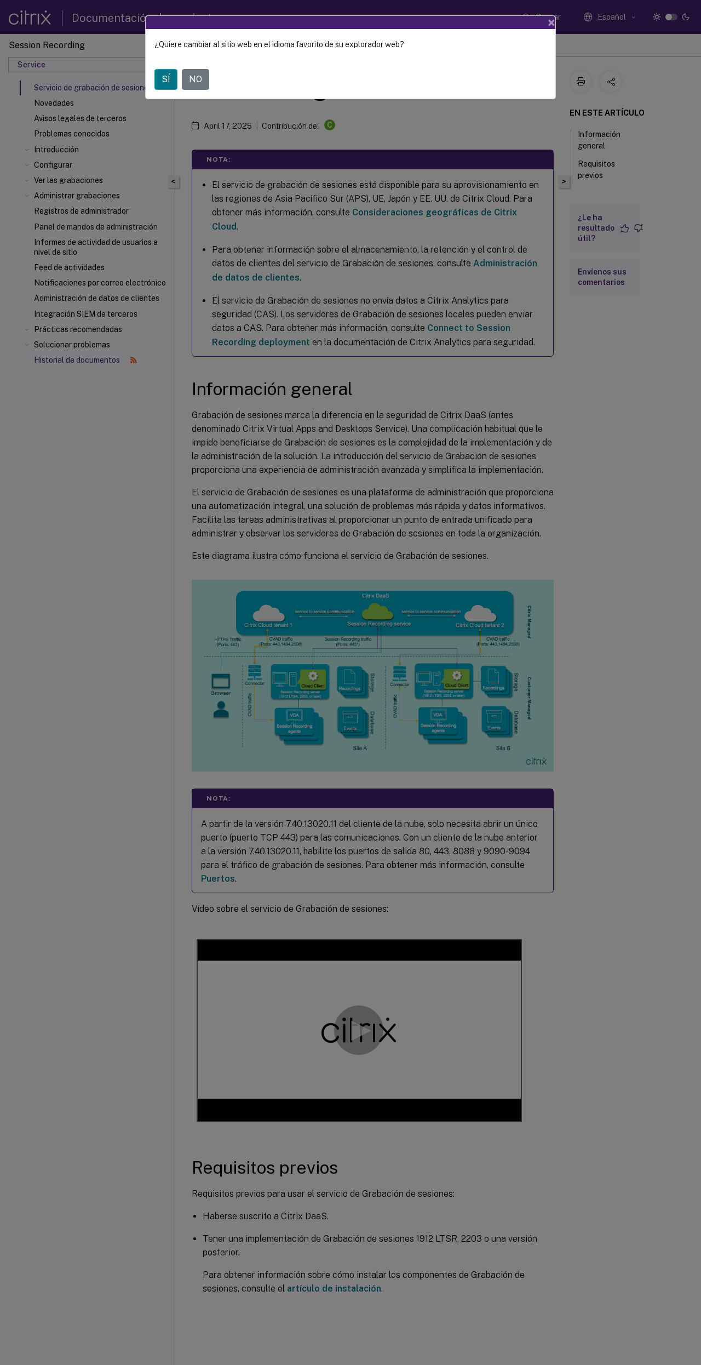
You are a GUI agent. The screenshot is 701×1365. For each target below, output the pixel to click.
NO (195, 79)
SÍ (166, 79)
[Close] (551, 22)
